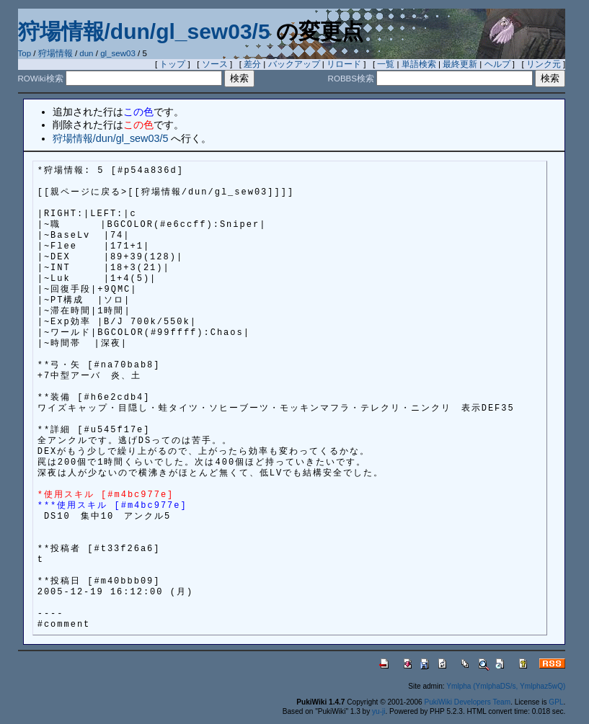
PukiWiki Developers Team (467, 702)
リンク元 (543, 64)
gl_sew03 (118, 53)
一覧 (385, 64)
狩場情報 (55, 53)
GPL (556, 702)
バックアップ (294, 64)
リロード (344, 64)
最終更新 (460, 64)
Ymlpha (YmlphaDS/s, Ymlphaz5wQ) (505, 686)
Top (25, 53)
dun (86, 53)
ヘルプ (497, 64)
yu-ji (378, 711)
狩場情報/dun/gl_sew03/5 (144, 31)
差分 (252, 64)
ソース (215, 64)
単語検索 (419, 64)
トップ (172, 64)
